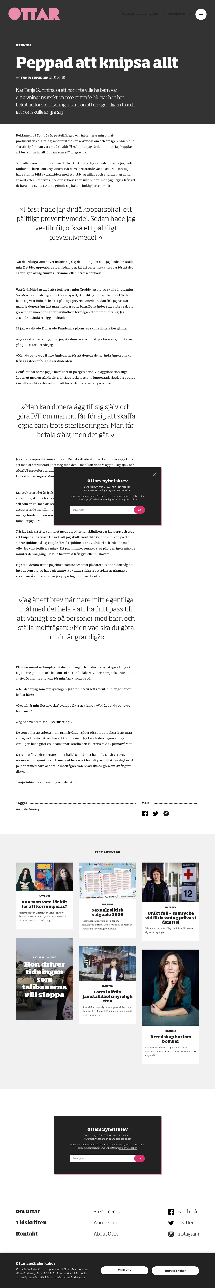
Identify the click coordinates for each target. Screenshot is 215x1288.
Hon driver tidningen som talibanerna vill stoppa (44, 980)
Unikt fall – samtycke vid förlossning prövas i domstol (170, 918)
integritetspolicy (128, 1148)
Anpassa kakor (175, 1271)
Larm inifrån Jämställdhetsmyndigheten (108, 996)
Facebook (187, 1211)
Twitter (185, 1223)
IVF (18, 809)
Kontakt (27, 1234)
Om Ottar (28, 1211)
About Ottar (106, 1234)
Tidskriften (31, 1223)
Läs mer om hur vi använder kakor (65, 1277)
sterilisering (31, 809)
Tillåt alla (124, 1270)
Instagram (188, 1234)
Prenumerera (175, 16)
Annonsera (105, 1223)
